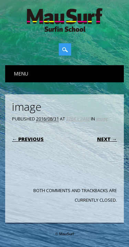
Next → (107, 139)
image (102, 119)
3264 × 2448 (78, 119)
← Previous (28, 139)
